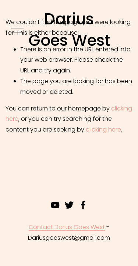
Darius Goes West (69, 30)
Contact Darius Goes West (67, 227)
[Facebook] (83, 205)
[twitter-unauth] (69, 205)
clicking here (103, 129)
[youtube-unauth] (55, 205)
